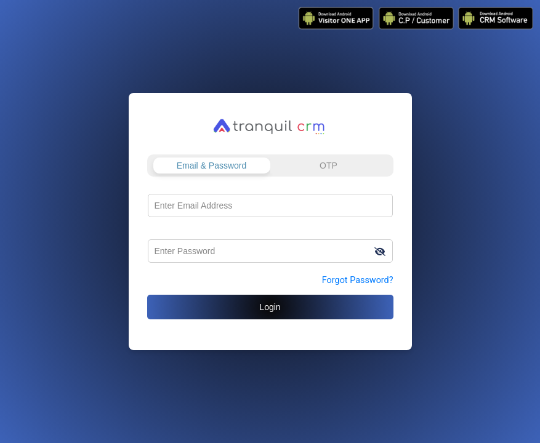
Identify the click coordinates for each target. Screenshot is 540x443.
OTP (328, 165)
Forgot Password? (357, 280)
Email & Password (212, 165)
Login (269, 307)
